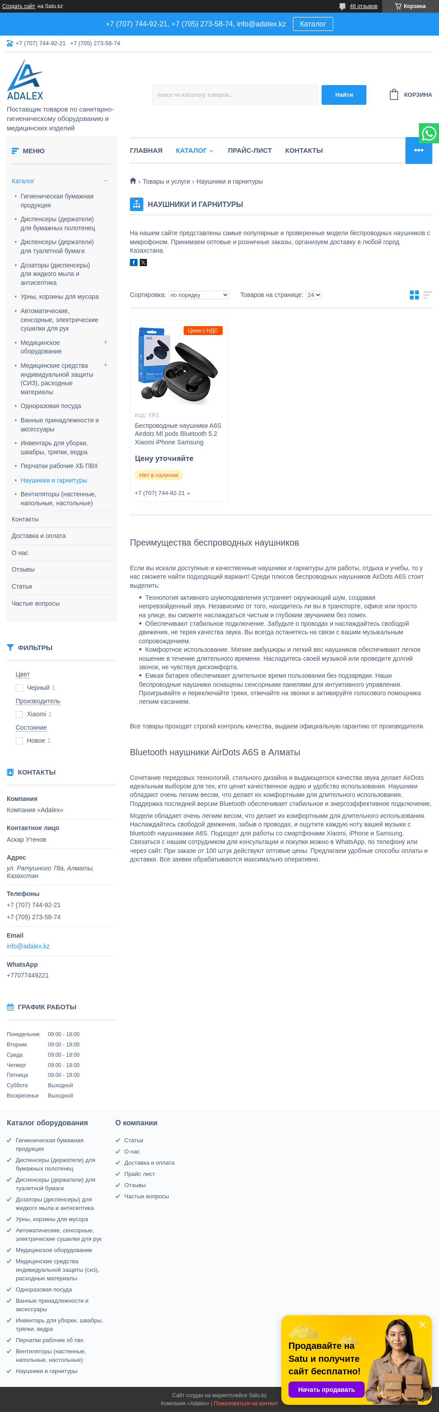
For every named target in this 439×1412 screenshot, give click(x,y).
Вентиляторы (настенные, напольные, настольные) (58, 499)
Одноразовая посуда (51, 405)
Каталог (313, 24)
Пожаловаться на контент (246, 1403)
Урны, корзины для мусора (60, 296)
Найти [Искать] (344, 94)
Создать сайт (18, 6)
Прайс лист (140, 1174)
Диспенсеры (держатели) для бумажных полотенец (58, 223)
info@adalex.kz (28, 946)
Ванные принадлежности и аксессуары (60, 425)
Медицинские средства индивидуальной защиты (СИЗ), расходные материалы (57, 379)
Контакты (25, 519)
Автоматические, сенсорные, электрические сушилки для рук (60, 319)
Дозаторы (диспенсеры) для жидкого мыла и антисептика (55, 274)
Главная (146, 150)
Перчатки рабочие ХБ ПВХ (59, 465)
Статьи (22, 586)
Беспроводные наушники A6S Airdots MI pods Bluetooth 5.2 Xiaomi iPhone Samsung (178, 434)
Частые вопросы (36, 603)
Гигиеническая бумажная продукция (57, 201)
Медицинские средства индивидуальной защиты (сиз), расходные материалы (57, 1270)
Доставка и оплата (39, 535)
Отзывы (23, 569)
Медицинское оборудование (41, 347)
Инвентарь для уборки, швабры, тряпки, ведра (54, 447)
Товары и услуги (166, 181)
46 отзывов (364, 6)
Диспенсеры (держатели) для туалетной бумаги (57, 246)
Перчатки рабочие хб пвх (49, 1340)
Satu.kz (258, 1395)
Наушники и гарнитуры (54, 480)
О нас (20, 552)
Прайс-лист (250, 150)
